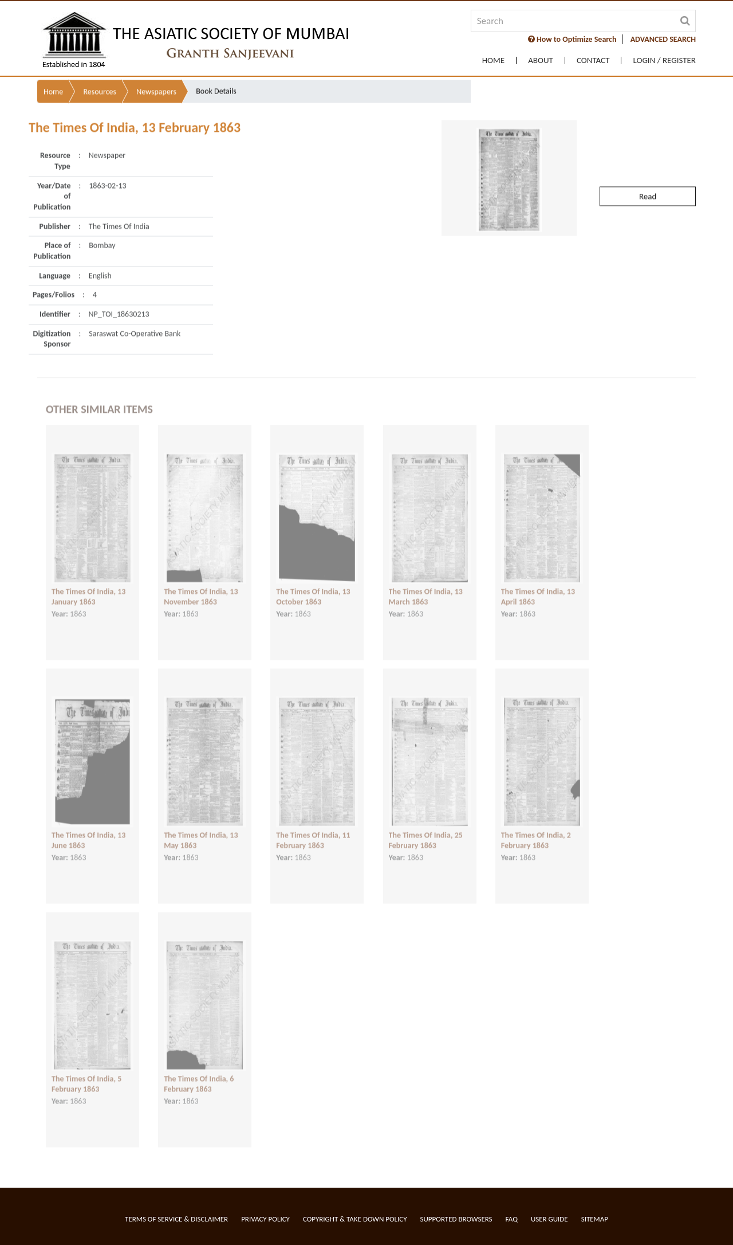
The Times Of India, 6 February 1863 (199, 1074)
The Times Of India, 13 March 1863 (426, 587)
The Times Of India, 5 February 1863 (86, 1074)
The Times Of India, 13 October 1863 (313, 587)
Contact (593, 60)
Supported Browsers (456, 1219)
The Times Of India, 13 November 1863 (201, 587)
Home (493, 60)
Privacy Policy (265, 1219)
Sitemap (594, 1219)
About (540, 60)
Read (647, 174)
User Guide (549, 1219)
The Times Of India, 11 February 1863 (313, 830)
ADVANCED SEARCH (663, 39)
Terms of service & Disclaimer (176, 1219)
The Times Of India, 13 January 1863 (88, 587)
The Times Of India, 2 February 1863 (536, 830)
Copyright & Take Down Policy (355, 1219)
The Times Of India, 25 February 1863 (426, 830)
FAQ (512, 1219)
